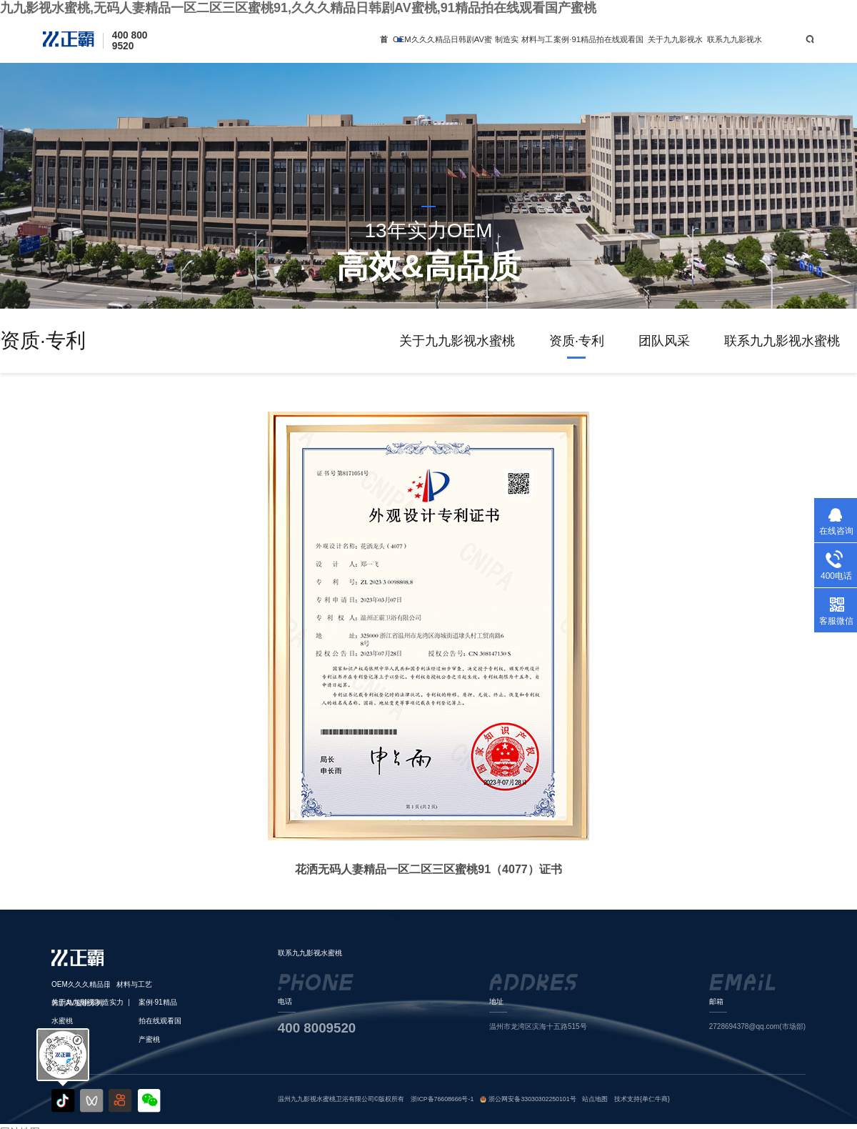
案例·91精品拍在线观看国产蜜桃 (598, 49)
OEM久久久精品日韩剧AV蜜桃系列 (442, 49)
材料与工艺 (537, 49)
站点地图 (595, 1099)
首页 (384, 49)
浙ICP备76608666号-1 (442, 1099)
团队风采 (664, 341)
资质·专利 (576, 341)
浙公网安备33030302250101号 (532, 1099)
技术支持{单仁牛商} (642, 1099)
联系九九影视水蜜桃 (734, 49)
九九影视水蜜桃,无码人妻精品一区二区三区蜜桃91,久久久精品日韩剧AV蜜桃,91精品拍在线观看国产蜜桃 (298, 8)
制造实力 (506, 49)
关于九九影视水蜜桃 (675, 49)
